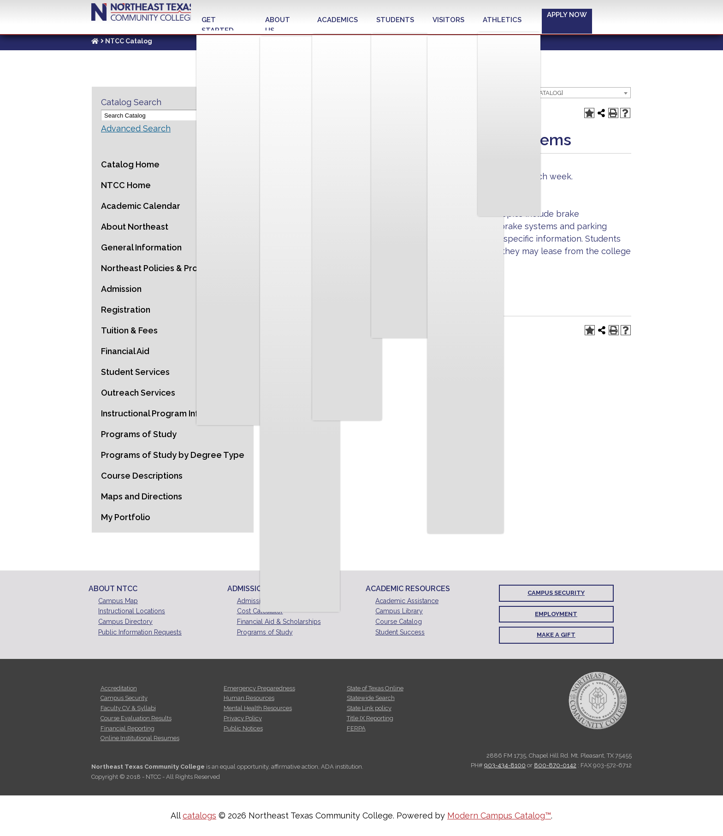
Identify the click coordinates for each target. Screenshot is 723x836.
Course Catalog (398, 621)
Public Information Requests (140, 632)
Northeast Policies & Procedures (166, 268)
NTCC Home (126, 185)
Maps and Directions (141, 496)
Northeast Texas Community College (140, 14)
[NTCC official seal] (597, 700)
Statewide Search (371, 697)
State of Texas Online (375, 688)
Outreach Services (138, 392)
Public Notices (243, 728)
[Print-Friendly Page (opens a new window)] (613, 113)
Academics (337, 20)
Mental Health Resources (258, 708)
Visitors (448, 20)
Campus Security (556, 592)
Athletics (502, 20)
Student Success (400, 632)
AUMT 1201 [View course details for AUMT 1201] (348, 189)
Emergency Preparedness (259, 688)
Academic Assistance (407, 601)
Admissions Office (263, 601)
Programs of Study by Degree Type (172, 455)
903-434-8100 (505, 765)
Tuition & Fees (129, 330)
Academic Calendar (140, 206)
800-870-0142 (555, 765)
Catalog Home (130, 164)
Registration (125, 309)
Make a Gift (556, 634)
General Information (141, 247)
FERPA (356, 728)
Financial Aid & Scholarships (279, 621)
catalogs (199, 815)
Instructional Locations (131, 611)
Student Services (135, 372)
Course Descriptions (142, 475)
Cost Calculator (260, 611)
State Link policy (369, 708)
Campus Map (118, 601)
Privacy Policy (243, 718)
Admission (121, 289)
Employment (556, 614)
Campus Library (399, 611)
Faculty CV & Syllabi (128, 708)
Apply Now (567, 15)
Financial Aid (125, 351)
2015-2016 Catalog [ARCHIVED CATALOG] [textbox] (506, 92)
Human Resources (249, 697)
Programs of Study (139, 434)
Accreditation (119, 688)
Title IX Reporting (370, 718)
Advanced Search (136, 128)
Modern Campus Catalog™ (499, 815)
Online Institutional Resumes (140, 738)
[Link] (95, 41)
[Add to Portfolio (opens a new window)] (589, 113)
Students (395, 20)
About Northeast (134, 226)
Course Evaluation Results (136, 718)
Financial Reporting (127, 728)
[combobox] (538, 92)
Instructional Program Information (168, 413)
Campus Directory (125, 621)
